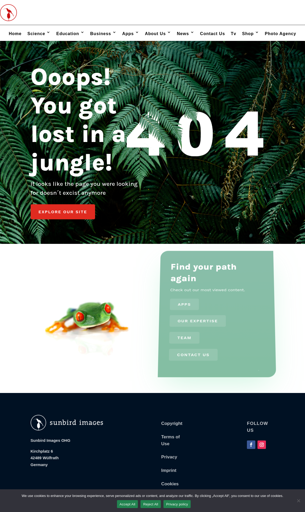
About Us (155, 33)
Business (100, 33)
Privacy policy (177, 504)
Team (183, 337)
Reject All (150, 504)
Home (15, 33)
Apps (128, 33)
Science (36, 33)
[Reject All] (298, 500)
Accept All (127, 504)
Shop (248, 33)
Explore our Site (63, 214)
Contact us (192, 352)
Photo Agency (280, 33)
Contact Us (212, 33)
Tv (233, 33)
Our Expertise (197, 322)
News (183, 33)
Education (67, 33)
